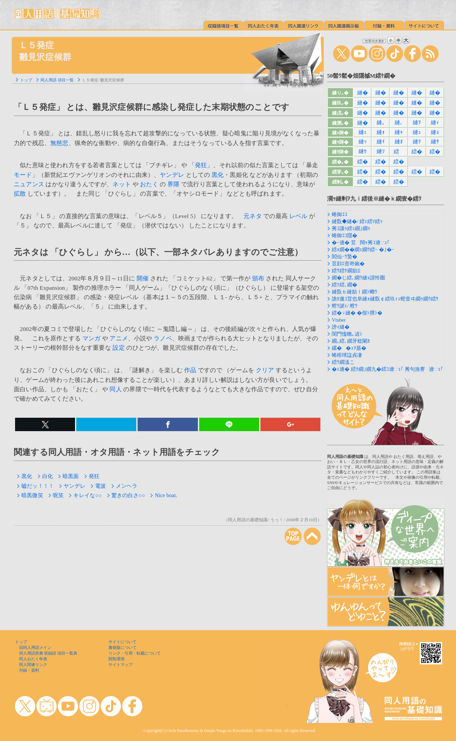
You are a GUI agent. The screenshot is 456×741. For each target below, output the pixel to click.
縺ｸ (417, 141)
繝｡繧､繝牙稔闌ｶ (351, 341)
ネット (121, 184)
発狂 (201, 165)
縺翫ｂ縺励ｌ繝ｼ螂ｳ (354, 291)
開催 (143, 278)
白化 (45, 476)
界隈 (173, 184)
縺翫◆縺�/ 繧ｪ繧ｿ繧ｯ (357, 221)
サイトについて (122, 641)
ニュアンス (29, 184)
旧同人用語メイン (35, 647)
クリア (265, 370)
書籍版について (122, 647)
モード (23, 175)
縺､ (399, 122)
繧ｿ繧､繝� (344, 284)
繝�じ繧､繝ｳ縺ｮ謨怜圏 (358, 277)
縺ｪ (363, 132)
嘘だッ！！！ (35, 486)
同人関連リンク (33, 664)
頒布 (258, 278)
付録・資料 (29, 670)
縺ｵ (399, 141)
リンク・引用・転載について (134, 653)
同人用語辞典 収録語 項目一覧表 (48, 653)
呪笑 (56, 495)
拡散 (20, 193)
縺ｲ (381, 141)
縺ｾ (363, 151)
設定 (118, 347)
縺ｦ (417, 122)
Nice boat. (163, 495)
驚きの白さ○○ (126, 495)
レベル (298, 216)
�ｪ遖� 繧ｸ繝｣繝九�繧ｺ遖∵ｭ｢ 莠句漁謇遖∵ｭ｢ (387, 369)
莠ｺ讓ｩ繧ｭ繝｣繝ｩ (351, 228)
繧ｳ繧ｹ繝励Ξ (346, 270)
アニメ (118, 338)
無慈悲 (59, 143)
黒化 (218, 175)
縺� (362, 92)
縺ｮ (435, 132)
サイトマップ (120, 664)
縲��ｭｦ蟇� (349, 348)
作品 (190, 370)
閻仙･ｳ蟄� (344, 256)
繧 (398, 151)
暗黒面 (68, 476)
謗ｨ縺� (341, 327)
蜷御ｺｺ (339, 214)
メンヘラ (124, 486)
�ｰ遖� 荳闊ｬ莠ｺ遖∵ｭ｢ (361, 242)
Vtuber (339, 320)
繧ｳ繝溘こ (343, 362)
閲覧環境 (116, 659)
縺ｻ (435, 141)
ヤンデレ (172, 175)
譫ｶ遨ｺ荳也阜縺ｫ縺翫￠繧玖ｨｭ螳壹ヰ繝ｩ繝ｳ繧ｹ (385, 298)
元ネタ (252, 216)
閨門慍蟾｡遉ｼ (347, 334)
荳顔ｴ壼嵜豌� (348, 263)
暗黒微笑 (30, 495)
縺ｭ (417, 132)
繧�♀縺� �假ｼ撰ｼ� (357, 313)
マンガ (91, 338)
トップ (26, 80)
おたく (149, 184)
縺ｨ (435, 122)
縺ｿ (381, 151)
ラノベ (163, 338)
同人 (115, 389)
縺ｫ (381, 132)
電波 (98, 486)
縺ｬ (399, 132)
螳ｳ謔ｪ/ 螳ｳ (345, 306)
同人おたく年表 (33, 659)
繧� (416, 151)
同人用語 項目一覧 (57, 80)
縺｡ (381, 122)
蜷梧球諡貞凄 (347, 355)
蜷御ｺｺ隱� (344, 235)
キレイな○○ (85, 495)
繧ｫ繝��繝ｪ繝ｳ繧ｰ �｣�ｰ (363, 249)
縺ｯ (363, 141)
